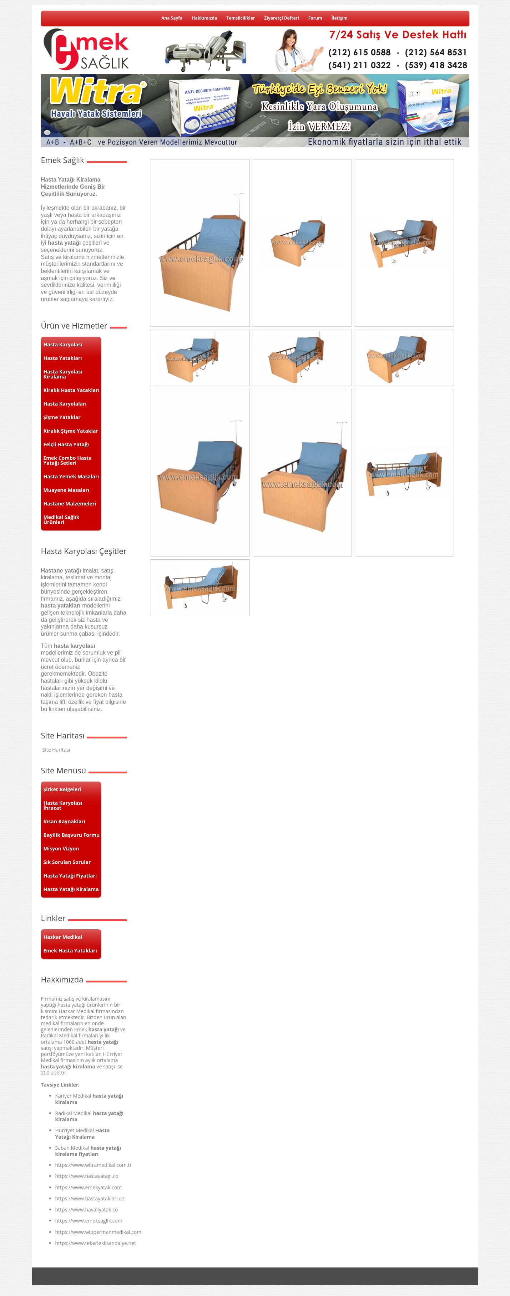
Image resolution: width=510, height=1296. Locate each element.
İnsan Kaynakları (65, 821)
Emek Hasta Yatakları (70, 950)
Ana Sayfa (171, 18)
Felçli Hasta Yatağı (66, 444)
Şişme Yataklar (62, 417)
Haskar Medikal (63, 937)
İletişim (340, 18)
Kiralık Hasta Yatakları (72, 390)
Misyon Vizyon (61, 848)
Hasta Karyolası (63, 344)
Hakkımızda (204, 18)
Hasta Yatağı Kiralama (71, 889)
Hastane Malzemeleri (70, 503)
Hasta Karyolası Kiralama (63, 374)
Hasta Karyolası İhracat (63, 805)
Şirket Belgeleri (62, 789)
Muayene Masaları (67, 490)
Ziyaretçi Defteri (281, 18)
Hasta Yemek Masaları (71, 476)
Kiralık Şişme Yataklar (71, 430)
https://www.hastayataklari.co (90, 1198)
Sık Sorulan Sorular (67, 862)
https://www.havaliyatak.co (86, 1209)
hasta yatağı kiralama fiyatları (88, 1150)
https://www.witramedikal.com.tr (93, 1165)
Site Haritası (56, 749)
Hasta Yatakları (63, 358)
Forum (315, 18)
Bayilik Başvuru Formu (72, 835)
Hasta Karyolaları (65, 403)
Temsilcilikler (240, 18)
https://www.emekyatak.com (88, 1187)
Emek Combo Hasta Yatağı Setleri (68, 460)
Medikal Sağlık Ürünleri (62, 519)
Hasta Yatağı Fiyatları (70, 875)
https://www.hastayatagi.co (86, 1176)
